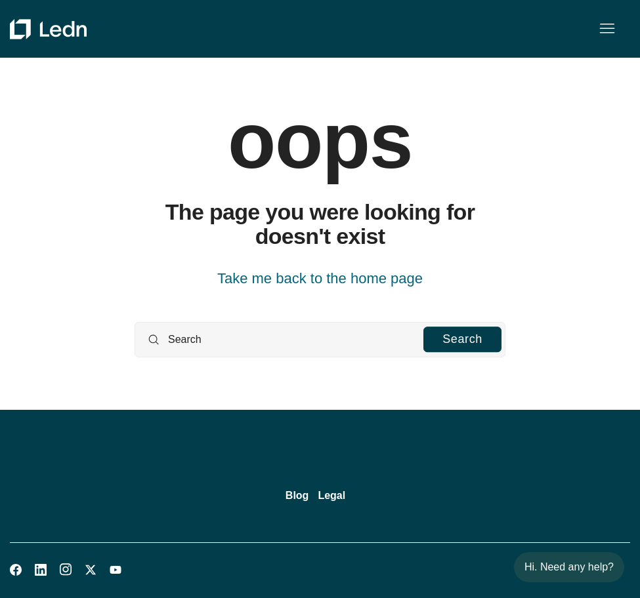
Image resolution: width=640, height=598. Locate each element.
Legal (331, 495)
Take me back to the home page (320, 278)
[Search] (320, 339)
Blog (297, 495)
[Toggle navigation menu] (607, 29)
